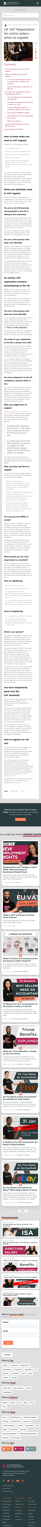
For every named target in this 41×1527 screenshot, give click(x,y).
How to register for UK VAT (14, 129)
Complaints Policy (8, 1491)
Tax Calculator (32, 1504)
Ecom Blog (31, 1501)
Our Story (31, 1516)
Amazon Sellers (7, 1501)
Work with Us (32, 1522)
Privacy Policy (6, 1488)
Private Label (6, 1516)
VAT (22, 791)
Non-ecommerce (7, 1525)
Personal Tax (18, 1519)
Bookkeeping (19, 1513)
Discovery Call (19, 1504)
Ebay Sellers (6, 1510)
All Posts (7, 1355)
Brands (4, 1522)
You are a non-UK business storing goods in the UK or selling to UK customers (19, 81)
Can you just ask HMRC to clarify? (18, 113)
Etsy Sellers (6, 1507)
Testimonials (31, 1510)
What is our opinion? (14, 121)
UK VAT (17, 1516)
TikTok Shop (6, 1513)
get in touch (16, 782)
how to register (14, 203)
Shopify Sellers (7, 1504)
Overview (18, 1501)
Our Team (31, 1519)
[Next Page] (23, 1210)
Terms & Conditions (8, 1485)
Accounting (14, 791)
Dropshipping (6, 1519)
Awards (30, 1513)
